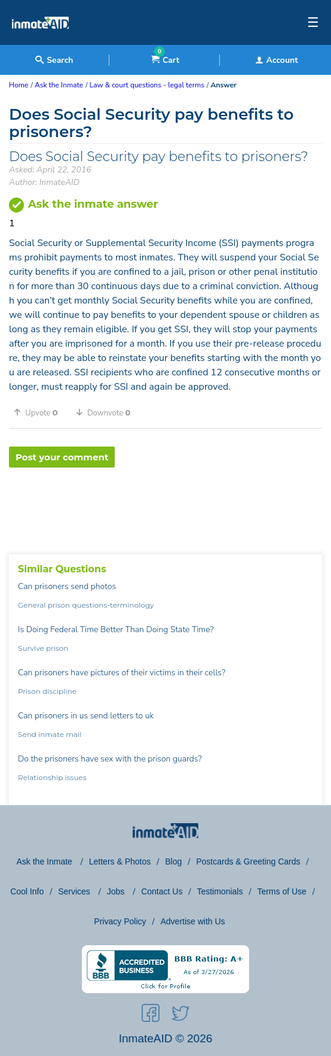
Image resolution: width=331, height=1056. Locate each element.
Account (276, 60)
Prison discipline (47, 691)
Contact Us (161, 891)
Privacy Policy (120, 921)
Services (75, 891)
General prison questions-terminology (86, 604)
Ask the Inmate (46, 861)
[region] (165, 506)
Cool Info (27, 891)
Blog (173, 861)
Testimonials (220, 891)
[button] (40, 412)
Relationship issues (52, 777)
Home (18, 85)
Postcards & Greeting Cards (248, 861)
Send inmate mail (49, 734)
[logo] (40, 41)
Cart (165, 60)
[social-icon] (151, 1015)
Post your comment (62, 457)
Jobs (117, 891)
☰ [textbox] (313, 23)
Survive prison (43, 648)
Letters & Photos (120, 861)
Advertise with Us (192, 921)
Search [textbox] (54, 60)
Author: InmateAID (44, 182)
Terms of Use (281, 891)
